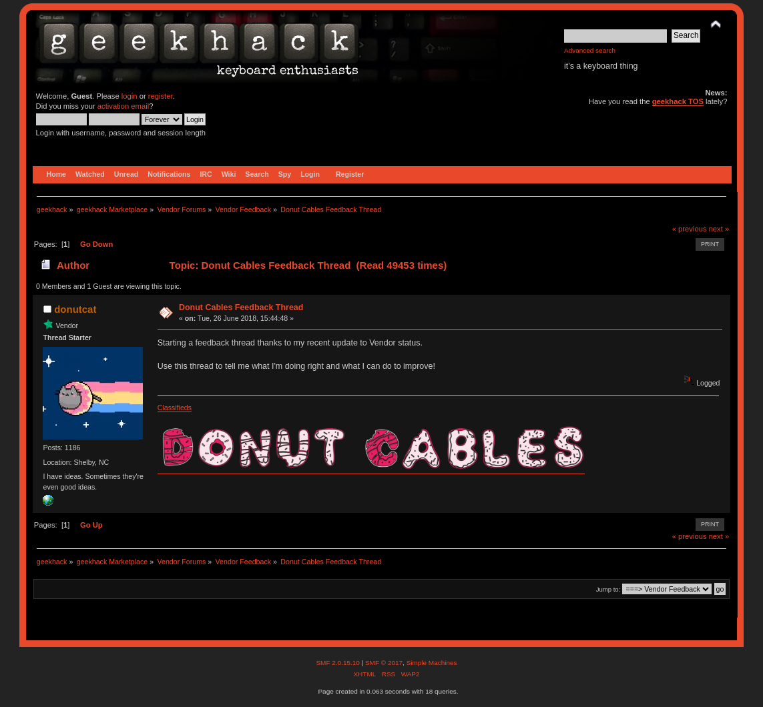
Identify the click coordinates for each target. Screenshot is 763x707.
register (160, 96)
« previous (689, 229)
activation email (123, 106)
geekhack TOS (678, 101)
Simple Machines (432, 662)
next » (719, 229)
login (129, 96)
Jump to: (608, 589)
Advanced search (589, 50)
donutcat (75, 309)
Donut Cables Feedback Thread (241, 307)
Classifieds (175, 408)
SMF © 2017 (384, 662)
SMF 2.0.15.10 (338, 662)
